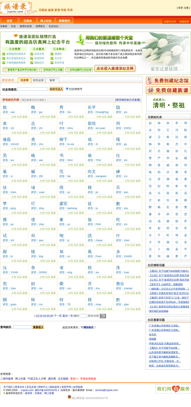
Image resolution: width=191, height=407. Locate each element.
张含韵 (152, 334)
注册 (186, 7)
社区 (19, 116)
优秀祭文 (40, 26)
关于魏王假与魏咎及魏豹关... (164, 356)
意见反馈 (31, 387)
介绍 (13, 116)
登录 (180, 7)
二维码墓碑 (6, 378)
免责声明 (66, 387)
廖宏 (63, 203)
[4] (44, 315)
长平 (92, 107)
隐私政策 (54, 387)
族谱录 (28, 393)
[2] (37, 315)
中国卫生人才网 (37, 378)
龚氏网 (52, 378)
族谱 (52, 80)
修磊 (7, 139)
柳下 (63, 139)
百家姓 (27, 20)
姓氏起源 (38, 80)
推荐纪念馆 (26, 26)
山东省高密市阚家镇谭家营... (164, 352)
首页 (9, 20)
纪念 (13, 26)
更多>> (74, 378)
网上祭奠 (49, 393)
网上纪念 (46, 20)
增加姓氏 (88, 327)
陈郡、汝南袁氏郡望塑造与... (164, 365)
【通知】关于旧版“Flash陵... (164, 348)
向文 (92, 171)
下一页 (58, 315)
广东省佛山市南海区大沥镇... (164, 325)
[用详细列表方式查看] (127, 99)
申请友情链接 (88, 378)
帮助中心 (43, 387)
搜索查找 (64, 20)
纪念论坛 (53, 26)
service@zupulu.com (106, 390)
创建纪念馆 (170, 21)
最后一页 (67, 315)
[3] (41, 315)
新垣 (92, 123)
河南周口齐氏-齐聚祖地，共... (165, 361)
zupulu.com (27, 390)
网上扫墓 (20, 378)
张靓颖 (152, 338)
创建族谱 (184, 21)
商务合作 (20, 387)
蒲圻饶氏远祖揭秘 (158, 311)
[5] (48, 315)
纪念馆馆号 (74, 89)
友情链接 (78, 387)
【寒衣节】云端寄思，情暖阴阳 (166, 284)
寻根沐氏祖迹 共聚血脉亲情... (165, 343)
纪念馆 (25, 80)
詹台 (120, 283)
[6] (51, 315)
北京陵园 (63, 378)
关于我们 (8, 387)
